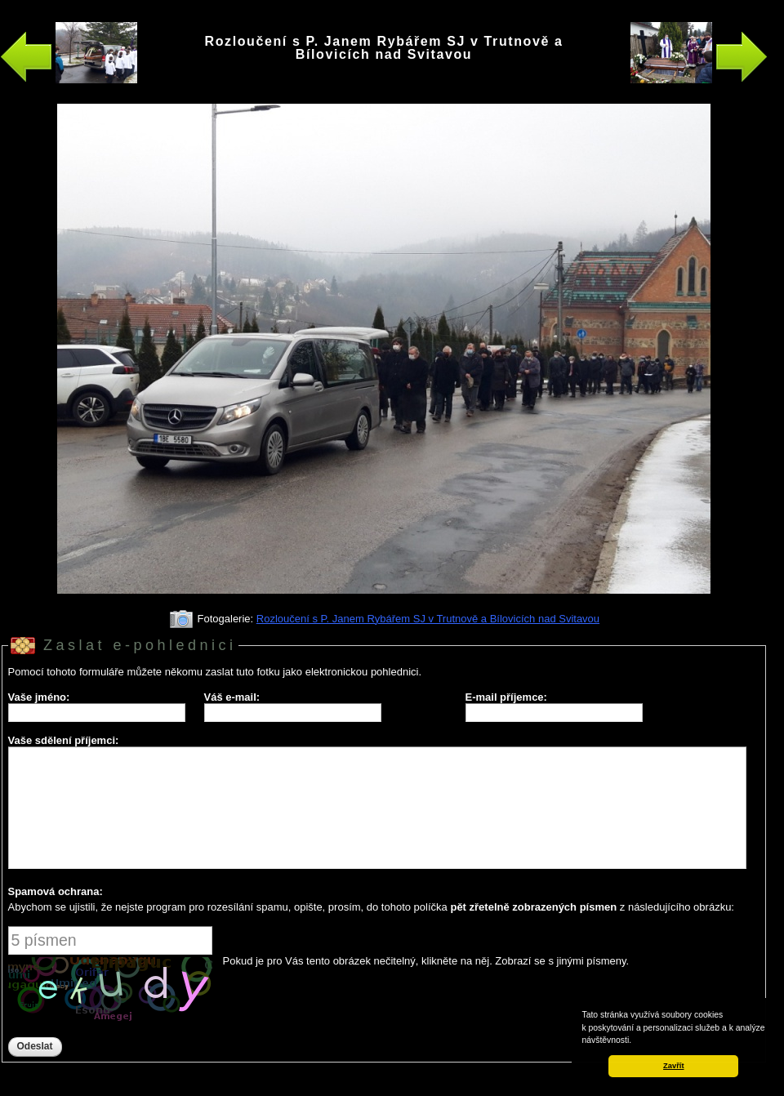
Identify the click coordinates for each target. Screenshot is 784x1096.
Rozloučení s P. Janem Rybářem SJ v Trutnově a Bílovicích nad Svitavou (427, 619)
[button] (635, 1041)
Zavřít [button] (673, 1066)
